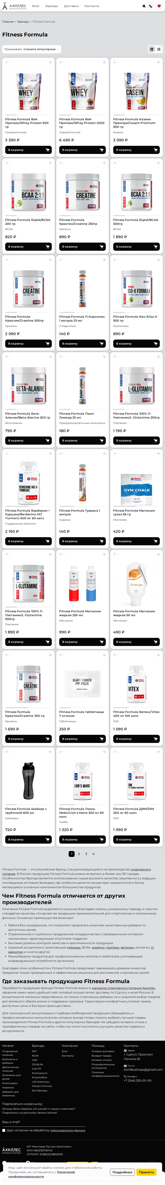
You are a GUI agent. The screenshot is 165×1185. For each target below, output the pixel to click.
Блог (36, 6)
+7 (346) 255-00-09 (137, 1080)
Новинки (8, 1087)
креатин (98, 947)
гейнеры (74, 947)
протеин (112, 947)
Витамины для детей (11, 1077)
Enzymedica (39, 1077)
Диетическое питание (10, 1069)
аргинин (127, 947)
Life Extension (41, 1081)
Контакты (91, 6)
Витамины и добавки (10, 1061)
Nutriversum (40, 1073)
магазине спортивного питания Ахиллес (123, 988)
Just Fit (36, 1068)
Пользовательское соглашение (103, 1066)
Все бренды (39, 1090)
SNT (34, 1051)
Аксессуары (9, 1083)
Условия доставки (103, 1051)
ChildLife (37, 1064)
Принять (146, 1172)
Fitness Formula (42, 1086)
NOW (35, 1055)
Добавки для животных (10, 1093)
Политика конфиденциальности (105, 1074)
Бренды (51, 6)
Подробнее (122, 1172)
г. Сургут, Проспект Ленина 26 (138, 1057)
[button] (31, 49)
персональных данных (67, 1130)
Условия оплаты (102, 1059)
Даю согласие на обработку (46, 1130)
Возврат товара (101, 1055)
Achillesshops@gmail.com (143, 1069)
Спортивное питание (10, 1053)
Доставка (71, 6)
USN (34, 1059)
